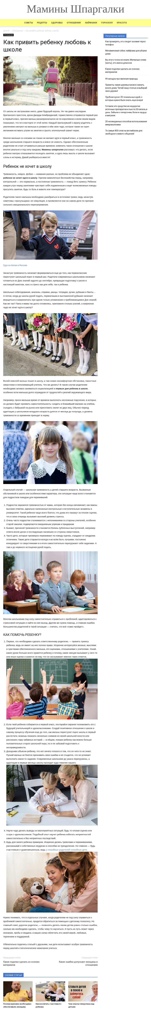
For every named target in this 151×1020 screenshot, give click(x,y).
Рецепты (42, 22)
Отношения (74, 22)
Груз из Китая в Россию (15, 265)
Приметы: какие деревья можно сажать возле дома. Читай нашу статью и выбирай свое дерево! (126, 88)
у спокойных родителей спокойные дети (66, 849)
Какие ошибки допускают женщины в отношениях (78, 963)
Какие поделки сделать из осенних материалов (21, 963)
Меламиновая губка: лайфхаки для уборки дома (126, 52)
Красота (122, 22)
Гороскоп (107, 22)
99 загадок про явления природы (121, 79)
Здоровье (57, 22)
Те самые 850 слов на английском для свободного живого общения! (123, 132)
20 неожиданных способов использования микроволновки (126, 123)
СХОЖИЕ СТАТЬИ (13, 975)
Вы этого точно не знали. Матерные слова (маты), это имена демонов (125, 61)
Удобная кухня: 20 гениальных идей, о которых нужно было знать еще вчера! (124, 98)
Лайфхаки (91, 22)
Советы (28, 22)
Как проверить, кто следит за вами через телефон (125, 43)
